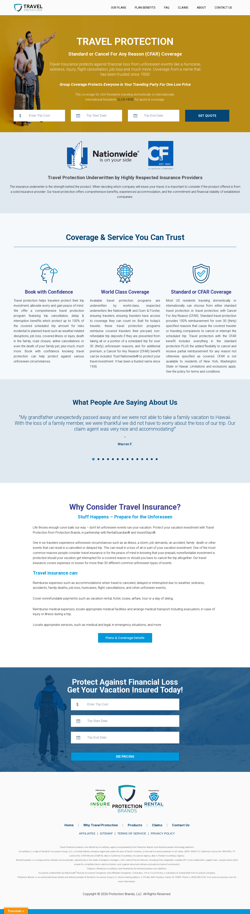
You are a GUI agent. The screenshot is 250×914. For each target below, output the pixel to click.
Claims (183, 7)
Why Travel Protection (100, 825)
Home (69, 825)
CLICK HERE (125, 99)
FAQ (166, 7)
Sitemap (106, 833)
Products (135, 825)
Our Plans (118, 7)
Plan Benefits (145, 7)
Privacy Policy (163, 833)
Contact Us (223, 7)
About (201, 7)
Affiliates (87, 833)
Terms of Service (131, 833)
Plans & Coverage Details (125, 638)
